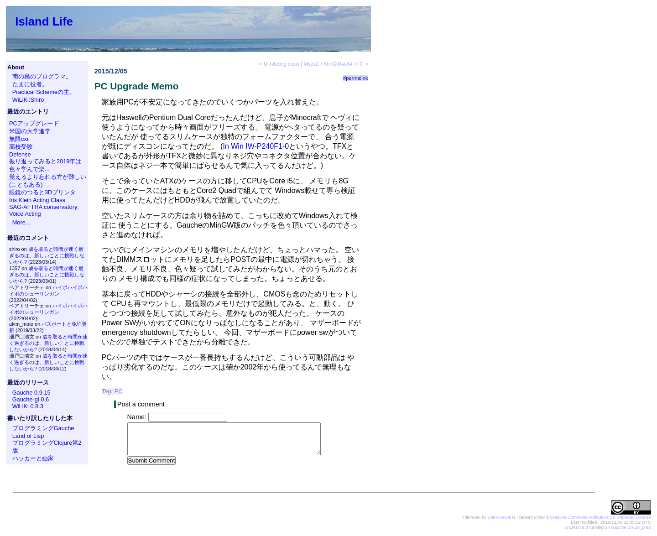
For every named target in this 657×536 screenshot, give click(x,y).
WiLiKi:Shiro (28, 99)
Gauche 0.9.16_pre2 (631, 527)
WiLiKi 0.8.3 (27, 406)
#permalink (355, 78)
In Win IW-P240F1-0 (256, 146)
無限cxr (19, 138)
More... (21, 222)
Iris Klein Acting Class (37, 200)
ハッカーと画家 (33, 458)
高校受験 (21, 146)
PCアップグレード (34, 123)
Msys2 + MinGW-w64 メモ (333, 64)
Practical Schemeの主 (41, 91)
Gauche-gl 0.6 (30, 399)
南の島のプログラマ (39, 76)
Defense (20, 154)
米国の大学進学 (30, 131)
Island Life (44, 21)
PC (119, 391)
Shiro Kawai (499, 517)
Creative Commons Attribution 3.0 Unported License (600, 517)
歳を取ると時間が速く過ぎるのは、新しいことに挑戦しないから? (46, 255)
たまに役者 (27, 84)
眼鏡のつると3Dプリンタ (42, 192)
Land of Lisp (28, 435)
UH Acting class (281, 64)
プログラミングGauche (43, 428)
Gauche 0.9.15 (31, 392)
